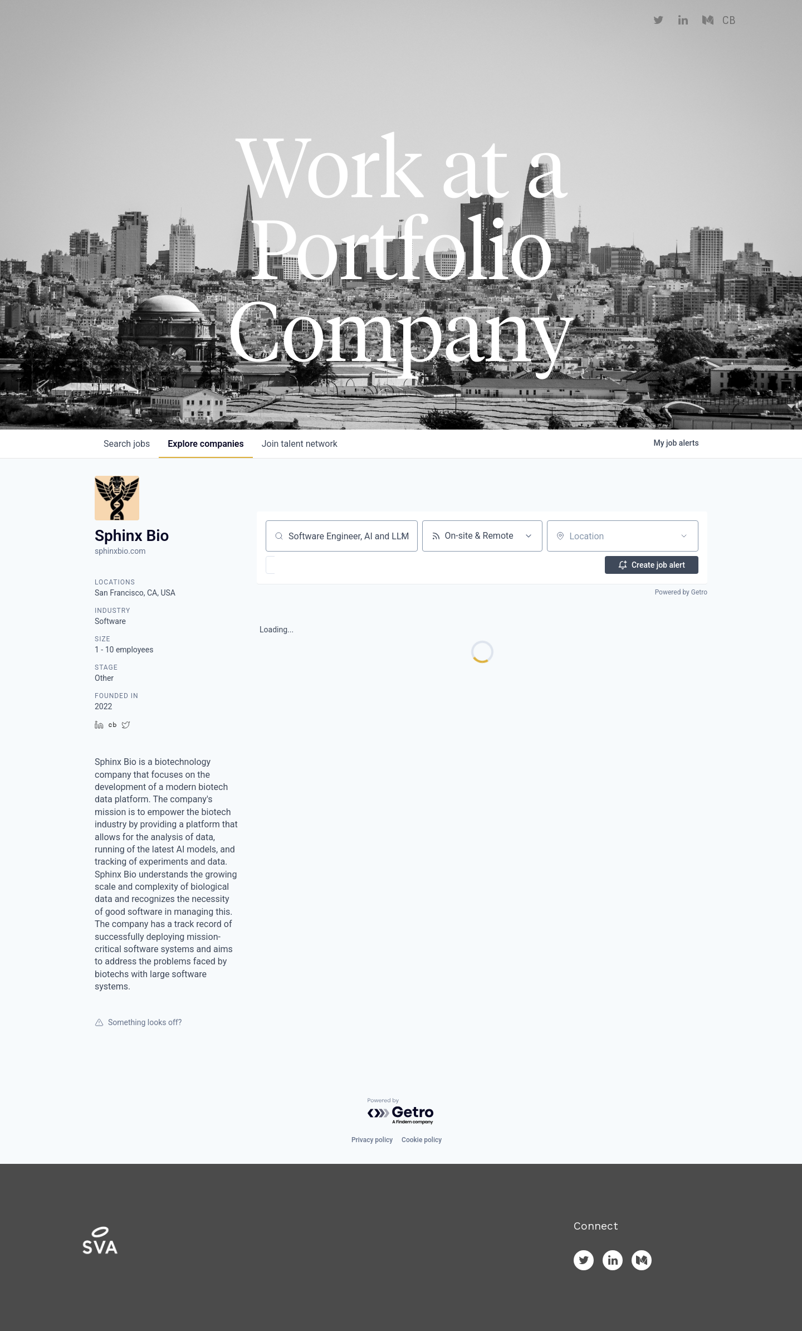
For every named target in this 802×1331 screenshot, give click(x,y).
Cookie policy (422, 1140)
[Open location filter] (684, 536)
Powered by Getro (681, 592)
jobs (127, 443)
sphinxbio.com (120, 551)
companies (205, 443)
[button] (303, 565)
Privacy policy (372, 1140)
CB (728, 33)
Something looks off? (138, 1022)
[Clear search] (403, 536)
